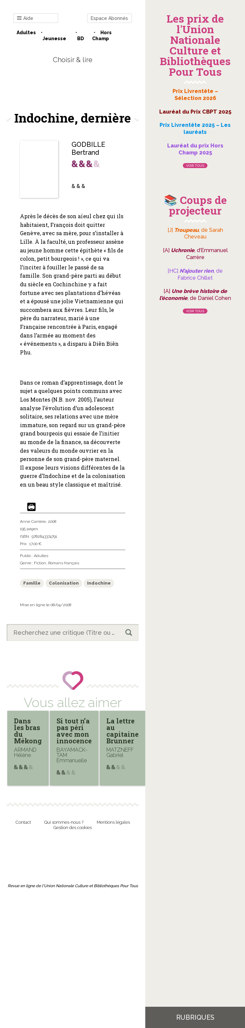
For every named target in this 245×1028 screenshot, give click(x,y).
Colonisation (64, 583)
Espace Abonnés (109, 18)
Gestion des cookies (73, 827)
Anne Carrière (33, 521)
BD (80, 38)
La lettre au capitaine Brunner (122, 730)
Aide (25, 18)
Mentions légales (113, 822)
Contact (23, 822)
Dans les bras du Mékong (28, 730)
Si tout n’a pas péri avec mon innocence (74, 730)
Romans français (63, 563)
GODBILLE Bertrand (88, 148)
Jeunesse (54, 38)
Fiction (40, 563)
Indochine (99, 583)
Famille (32, 583)
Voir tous (195, 165)
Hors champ (102, 35)
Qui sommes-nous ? (63, 822)
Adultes (26, 32)
